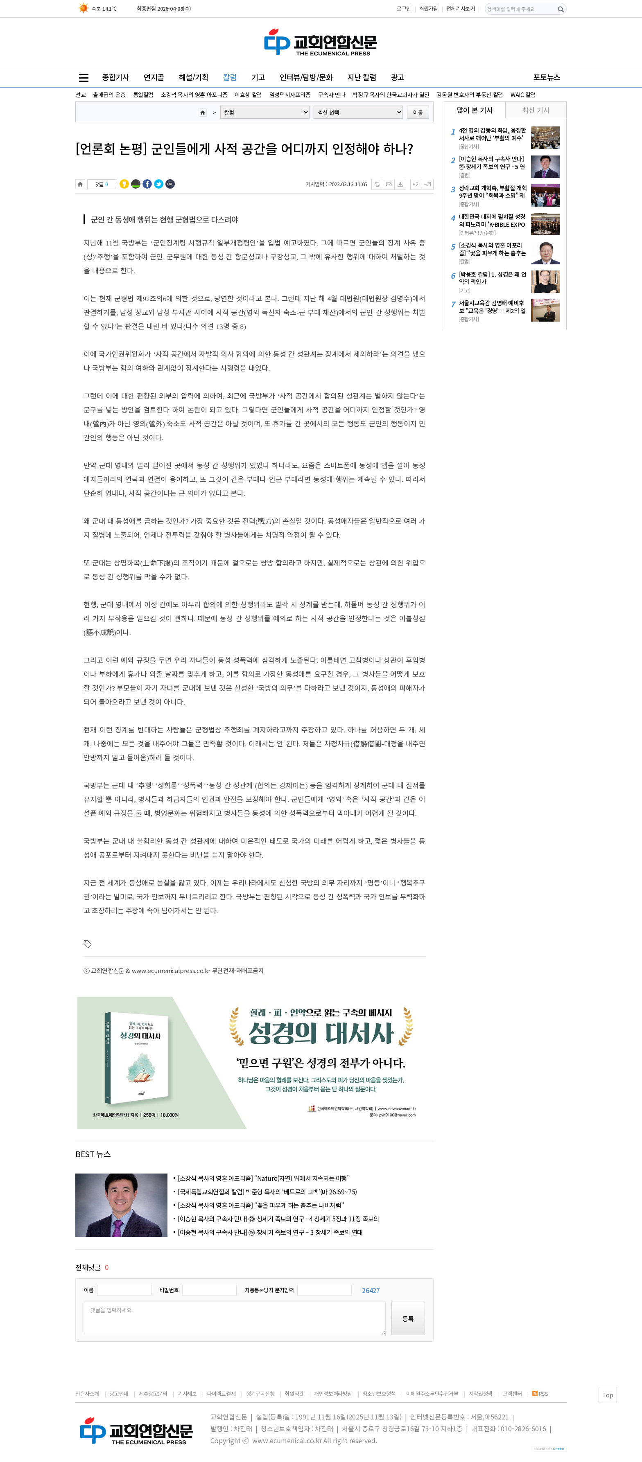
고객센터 (512, 1393)
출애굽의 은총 (109, 94)
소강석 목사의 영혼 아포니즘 (194, 94)
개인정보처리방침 (333, 1393)
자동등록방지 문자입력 (269, 1290)
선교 (80, 94)
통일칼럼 (143, 94)
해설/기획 (194, 77)
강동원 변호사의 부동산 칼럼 (470, 94)
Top (607, 1395)
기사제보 (187, 1393)
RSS (540, 1393)
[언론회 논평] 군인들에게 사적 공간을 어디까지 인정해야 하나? (244, 148)
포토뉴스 (547, 77)
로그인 (404, 8)
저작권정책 (481, 1393)
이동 (418, 112)
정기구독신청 (260, 1393)
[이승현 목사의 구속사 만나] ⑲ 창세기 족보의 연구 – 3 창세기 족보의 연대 (270, 1232)
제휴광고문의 (153, 1393)
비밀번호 (169, 1290)
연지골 (154, 77)
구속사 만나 (332, 94)
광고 (398, 77)
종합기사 (115, 77)
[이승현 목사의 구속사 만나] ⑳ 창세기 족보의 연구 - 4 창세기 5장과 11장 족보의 (278, 1218)
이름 (88, 1290)
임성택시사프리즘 (290, 94)
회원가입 (428, 8)
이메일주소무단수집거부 (432, 1393)
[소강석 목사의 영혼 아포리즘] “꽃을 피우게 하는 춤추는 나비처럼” (261, 1205)
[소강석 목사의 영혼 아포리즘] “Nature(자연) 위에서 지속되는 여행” (264, 1178)
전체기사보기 (460, 8)
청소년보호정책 (379, 1393)
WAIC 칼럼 (523, 94)
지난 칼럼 (361, 77)
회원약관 (294, 1393)
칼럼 (230, 77)
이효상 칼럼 (248, 94)
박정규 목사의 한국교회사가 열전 (391, 94)
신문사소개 (87, 1393)
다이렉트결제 (221, 1393)
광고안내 (118, 1393)
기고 (258, 77)
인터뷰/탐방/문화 (306, 77)
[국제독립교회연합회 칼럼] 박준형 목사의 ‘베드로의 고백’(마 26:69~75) (267, 1191)
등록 (408, 1318)
